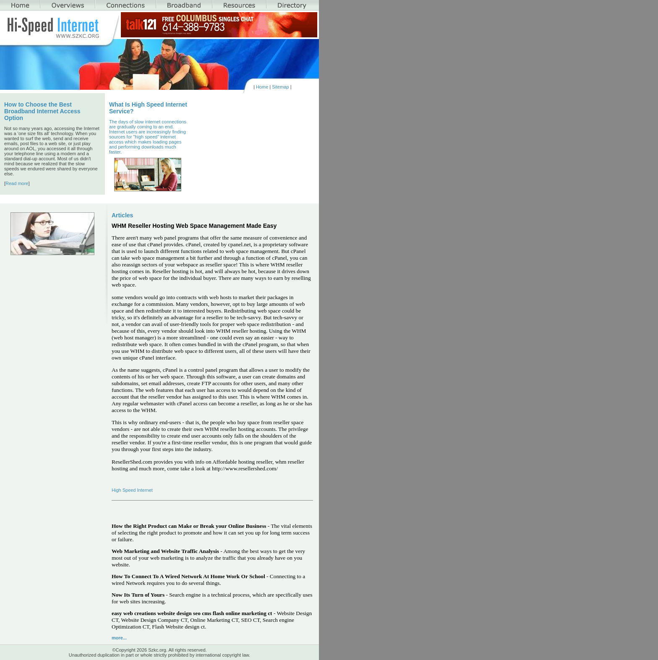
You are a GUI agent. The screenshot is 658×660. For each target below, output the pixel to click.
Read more (16, 183)
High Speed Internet (132, 490)
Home (262, 86)
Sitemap (280, 86)
